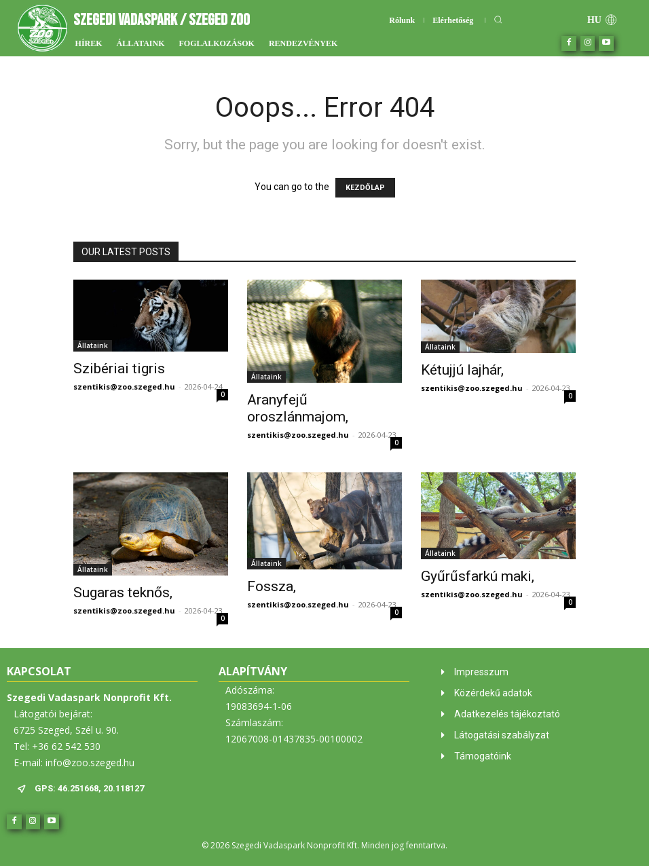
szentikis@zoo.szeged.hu (124, 386)
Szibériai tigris (119, 368)
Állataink (92, 345)
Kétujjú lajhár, (462, 370)
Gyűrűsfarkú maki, (477, 576)
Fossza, (271, 586)
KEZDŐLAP (365, 187)
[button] (498, 19)
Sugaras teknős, (122, 592)
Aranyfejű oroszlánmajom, (297, 408)
